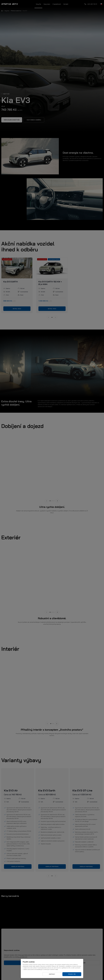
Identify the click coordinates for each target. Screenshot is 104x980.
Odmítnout (52, 974)
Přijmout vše (71, 974)
